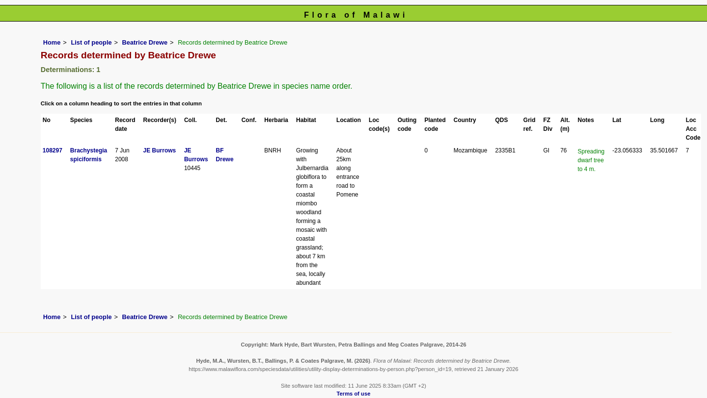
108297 (52, 150)
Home (52, 42)
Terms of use (354, 394)
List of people (91, 42)
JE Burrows (159, 150)
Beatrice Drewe (144, 42)
